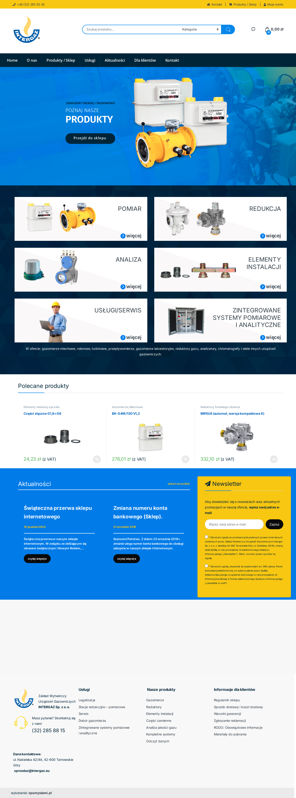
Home (12, 60)
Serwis (83, 714)
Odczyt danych (157, 741)
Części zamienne (158, 720)
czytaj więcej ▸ (37, 558)
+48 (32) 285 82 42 (29, 4)
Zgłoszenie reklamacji (230, 720)
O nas (32, 60)
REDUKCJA (265, 208)
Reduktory (207, 407)
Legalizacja (87, 700)
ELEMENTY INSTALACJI (264, 263)
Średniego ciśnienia (227, 407)
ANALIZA (128, 259)
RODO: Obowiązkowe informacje (238, 727)
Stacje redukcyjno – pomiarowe (102, 707)
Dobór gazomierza (92, 720)
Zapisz (274, 524)
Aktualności (115, 60)
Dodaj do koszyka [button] (97, 459)
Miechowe (136, 407)
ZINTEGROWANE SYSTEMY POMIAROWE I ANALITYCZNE (247, 317)
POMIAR (129, 208)
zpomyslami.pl (40, 793)
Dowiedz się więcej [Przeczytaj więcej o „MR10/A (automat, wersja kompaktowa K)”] (274, 459)
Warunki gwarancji (227, 714)
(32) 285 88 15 (48, 730)
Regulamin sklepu (227, 700)
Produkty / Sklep (243, 4)
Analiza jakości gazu (161, 727)
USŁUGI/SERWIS (117, 310)
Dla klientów (145, 60)
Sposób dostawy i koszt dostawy (238, 707)
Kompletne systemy (160, 734)
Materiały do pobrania (230, 734)
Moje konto (273, 4)
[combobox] (131, 29)
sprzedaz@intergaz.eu (32, 771)
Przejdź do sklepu (90, 138)
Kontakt (214, 4)
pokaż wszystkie (179, 483)
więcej (133, 236)
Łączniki (54, 407)
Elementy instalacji (35, 407)
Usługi (90, 60)
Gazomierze (120, 407)
